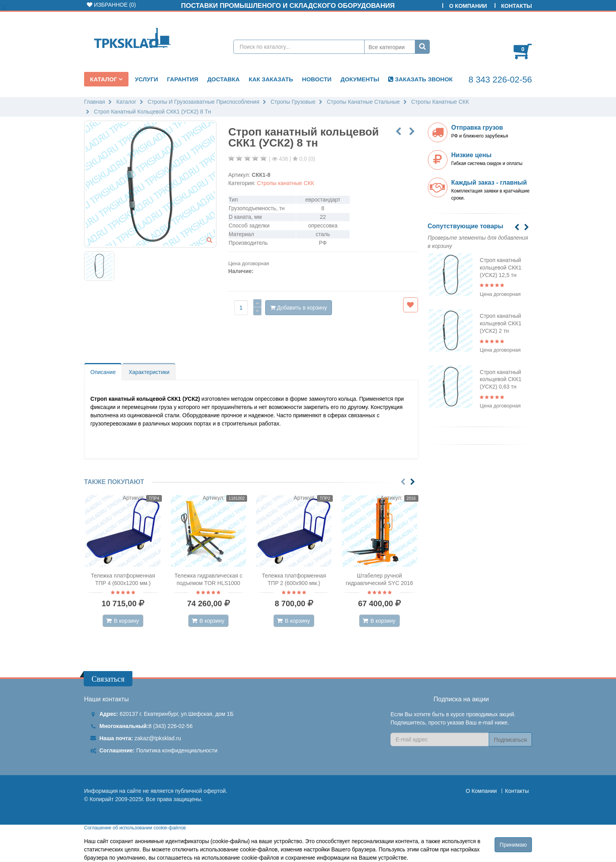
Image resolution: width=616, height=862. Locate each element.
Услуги (146, 79)
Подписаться (510, 740)
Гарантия (182, 79)
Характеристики (148, 372)
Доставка (223, 79)
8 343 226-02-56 (500, 79)
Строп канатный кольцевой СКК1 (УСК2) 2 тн (500, 323)
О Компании (468, 6)
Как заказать (271, 79)
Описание (103, 372)
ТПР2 (325, 498)
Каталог (104, 79)
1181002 (237, 498)
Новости (317, 79)
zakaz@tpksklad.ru (157, 738)
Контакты (516, 6)
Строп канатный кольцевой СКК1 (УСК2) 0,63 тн (500, 379)
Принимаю (513, 845)
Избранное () (111, 5)
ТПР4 (154, 498)
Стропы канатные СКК (285, 183)
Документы (360, 79)
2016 (411, 498)
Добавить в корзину (298, 307)
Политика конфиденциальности (177, 750)
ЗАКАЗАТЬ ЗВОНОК (420, 79)
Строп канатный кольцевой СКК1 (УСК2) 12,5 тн (500, 267)
